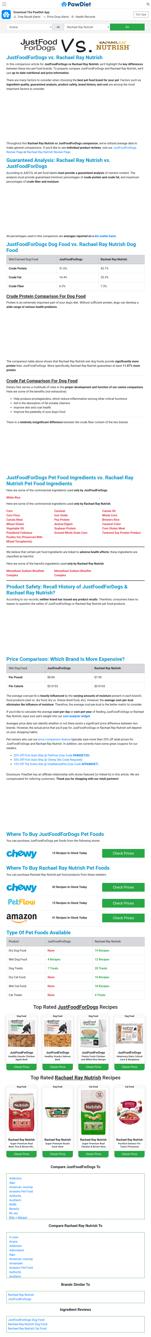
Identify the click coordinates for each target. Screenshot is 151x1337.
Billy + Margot (18, 1217)
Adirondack (16, 1250)
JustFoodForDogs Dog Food (26, 1320)
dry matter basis (105, 236)
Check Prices (123, 853)
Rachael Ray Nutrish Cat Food (27, 1328)
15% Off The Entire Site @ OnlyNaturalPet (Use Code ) (56, 764)
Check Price (21, 1067)
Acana (13, 1241)
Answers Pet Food (21, 1191)
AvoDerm (15, 1200)
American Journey (21, 1187)
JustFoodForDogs (19, 1299)
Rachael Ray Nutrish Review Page (48, 152)
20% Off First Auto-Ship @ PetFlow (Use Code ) (52, 755)
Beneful (14, 1209)
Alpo (12, 1182)
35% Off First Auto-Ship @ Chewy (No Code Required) (48, 759)
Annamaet (16, 1263)
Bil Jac (13, 1213)
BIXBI (12, 1204)
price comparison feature (54, 739)
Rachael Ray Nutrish (21, 1295)
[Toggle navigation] (4, 4)
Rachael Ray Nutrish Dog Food (27, 1324)
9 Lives (13, 1237)
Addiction (15, 1178)
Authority (15, 1196)
